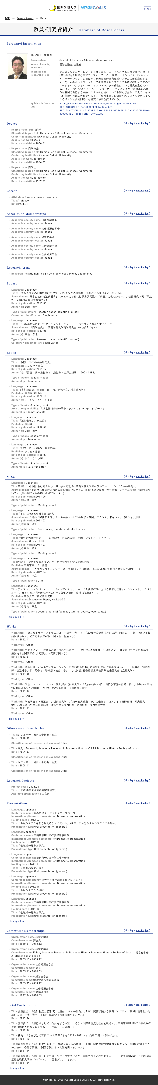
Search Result (25, 18)
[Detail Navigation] (147, 7)
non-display (142, 123)
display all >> (17, 616)
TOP (7, 18)
